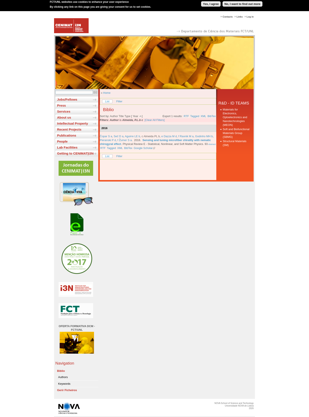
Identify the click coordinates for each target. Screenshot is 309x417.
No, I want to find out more (242, 2)
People (62, 141)
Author (114, 116)
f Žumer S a (124, 140)
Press (61, 105)
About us (64, 117)
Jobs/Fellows (67, 99)
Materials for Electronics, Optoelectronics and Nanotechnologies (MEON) (235, 117)
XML (203, 116)
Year (135, 116)
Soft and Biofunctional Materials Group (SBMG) (236, 133)
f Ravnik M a (186, 136)
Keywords (64, 383)
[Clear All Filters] (155, 120)
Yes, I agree (211, 2)
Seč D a (119, 136)
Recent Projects (69, 129)
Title (121, 116)
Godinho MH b (204, 136)
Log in (250, 16)
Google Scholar (143, 148)
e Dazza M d (169, 136)
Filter (119, 101)
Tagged (194, 116)
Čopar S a (106, 136)
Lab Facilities (67, 147)
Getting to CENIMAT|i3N (75, 153)
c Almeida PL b (151, 136)
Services (63, 111)
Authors (63, 377)
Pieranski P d (108, 140)
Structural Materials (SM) (234, 143)
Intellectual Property (72, 123)
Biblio (61, 370)
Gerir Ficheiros (67, 390)
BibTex (212, 116)
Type (127, 116)
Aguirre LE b (132, 136)
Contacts (228, 16)
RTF (186, 116)
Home (107, 92)
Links (239, 16)
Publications (66, 135)
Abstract (212, 144)
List (107, 101)
